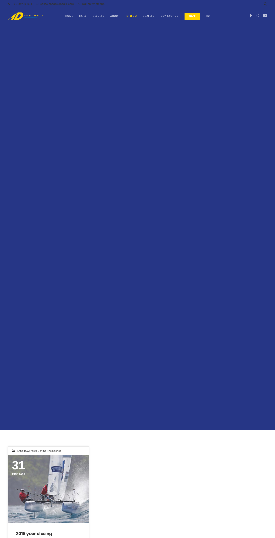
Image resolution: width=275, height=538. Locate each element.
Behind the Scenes (49, 451)
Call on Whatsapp (91, 4)
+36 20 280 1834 (20, 4)
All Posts (32, 451)
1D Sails (21, 451)
